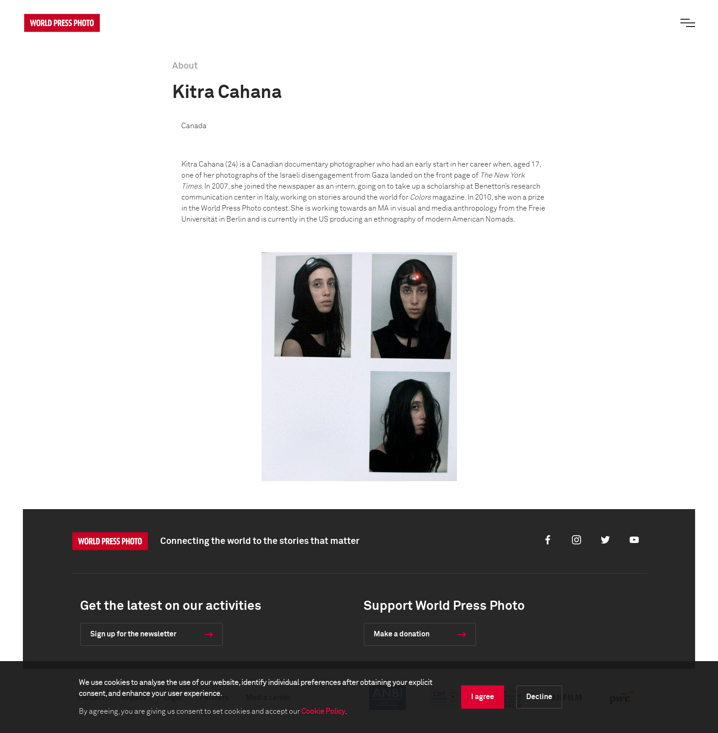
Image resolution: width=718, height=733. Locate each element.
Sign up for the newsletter (133, 634)
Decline (539, 696)
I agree (482, 696)
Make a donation (402, 634)
